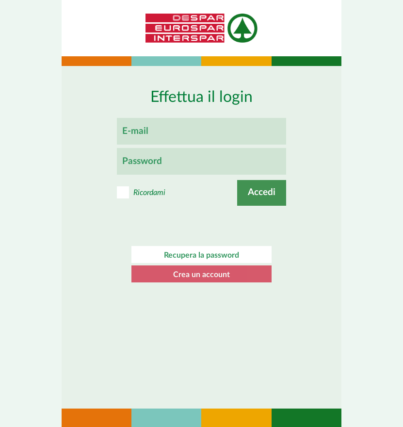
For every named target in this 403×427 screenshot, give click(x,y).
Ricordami (149, 193)
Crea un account (201, 275)
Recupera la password (201, 255)
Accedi (261, 192)
